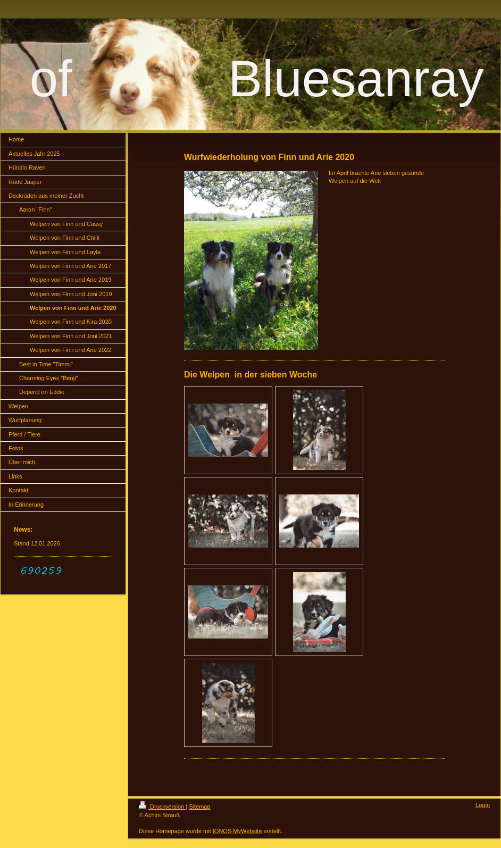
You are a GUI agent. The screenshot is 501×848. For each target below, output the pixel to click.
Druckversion (162, 806)
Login (482, 805)
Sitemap (199, 806)
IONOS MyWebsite (237, 831)
